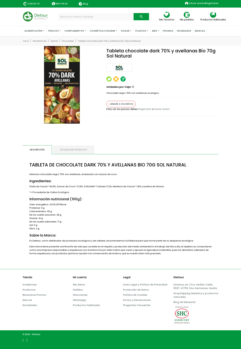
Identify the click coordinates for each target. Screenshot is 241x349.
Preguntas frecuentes (136, 305)
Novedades (30, 305)
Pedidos (78, 289)
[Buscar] (103, 16)
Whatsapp (79, 300)
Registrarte (144, 109)
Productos (29, 289)
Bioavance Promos (34, 295)
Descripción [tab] (37, 149)
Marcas (27, 300)
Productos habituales (86, 305)
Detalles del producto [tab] (73, 149)
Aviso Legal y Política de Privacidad (145, 284)
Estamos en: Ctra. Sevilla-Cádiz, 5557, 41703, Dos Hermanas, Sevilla (195, 286)
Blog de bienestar (184, 302)
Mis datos (79, 284)
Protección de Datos (136, 289)
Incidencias (30, 284)
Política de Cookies (135, 295)
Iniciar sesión (162, 109)
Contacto (33, 3)
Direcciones (80, 295)
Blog (83, 4)
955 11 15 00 (62, 3)
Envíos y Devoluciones (137, 300)
